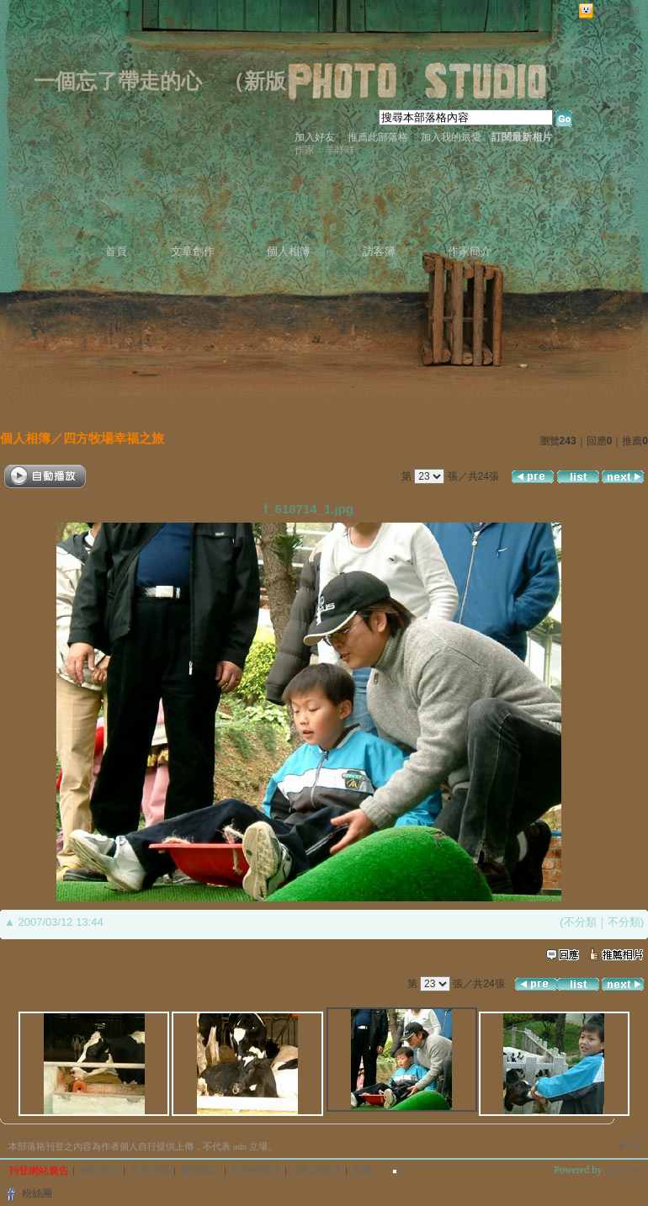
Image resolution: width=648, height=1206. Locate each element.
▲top (628, 1144)
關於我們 (99, 1171)
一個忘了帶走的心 (118, 81)
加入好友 (315, 137)
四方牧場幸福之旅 (113, 438)
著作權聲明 (256, 1171)
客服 (362, 1171)
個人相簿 (289, 251)
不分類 (580, 922)
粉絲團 (37, 1193)
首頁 (116, 251)
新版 (265, 81)
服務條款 (200, 1171)
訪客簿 (379, 251)
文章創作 (193, 251)
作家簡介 (469, 251)
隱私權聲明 (316, 1171)
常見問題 (150, 1171)
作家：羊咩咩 (325, 150)
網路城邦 (618, 11)
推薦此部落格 (378, 137)
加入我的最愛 (451, 137)
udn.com (622, 1170)
